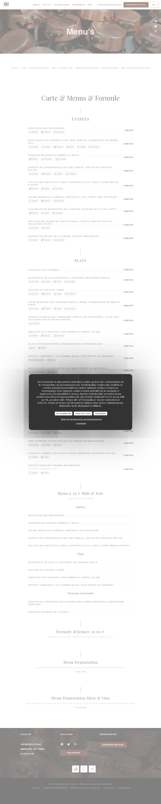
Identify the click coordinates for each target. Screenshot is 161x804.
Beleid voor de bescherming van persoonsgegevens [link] (81, 419)
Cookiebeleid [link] (81, 423)
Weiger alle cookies (83, 413)
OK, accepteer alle (63, 413)
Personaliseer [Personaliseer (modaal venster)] (100, 413)
